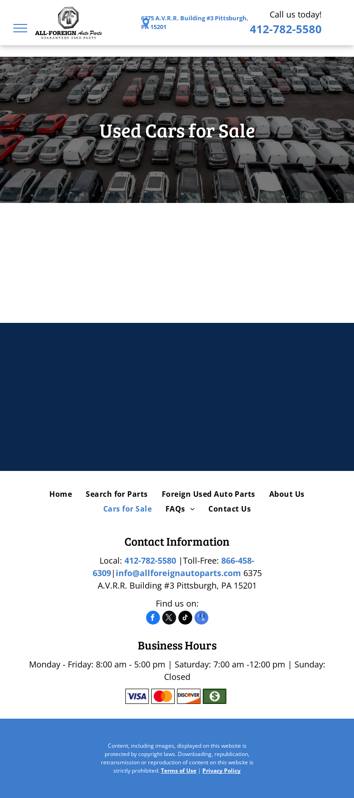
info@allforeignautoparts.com (178, 572)
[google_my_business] (201, 619)
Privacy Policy (221, 770)
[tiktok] (185, 619)
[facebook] (153, 619)
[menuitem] (60, 494)
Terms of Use (178, 770)
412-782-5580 (286, 28)
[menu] (20, 28)
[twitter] (169, 619)
